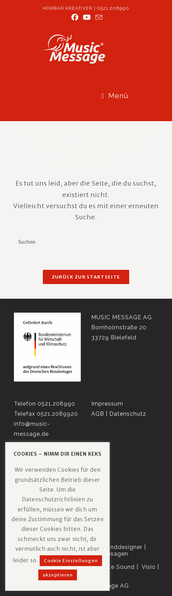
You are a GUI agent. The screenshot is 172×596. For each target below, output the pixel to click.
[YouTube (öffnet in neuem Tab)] (87, 17)
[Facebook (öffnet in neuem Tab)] (75, 17)
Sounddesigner (120, 547)
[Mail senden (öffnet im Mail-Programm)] (98, 17)
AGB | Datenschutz (118, 413)
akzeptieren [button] (57, 575)
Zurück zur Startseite (86, 278)
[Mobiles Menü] (114, 96)
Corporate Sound (110, 567)
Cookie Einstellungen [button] (71, 561)
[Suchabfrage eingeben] (86, 242)
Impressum (107, 404)
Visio (149, 567)
